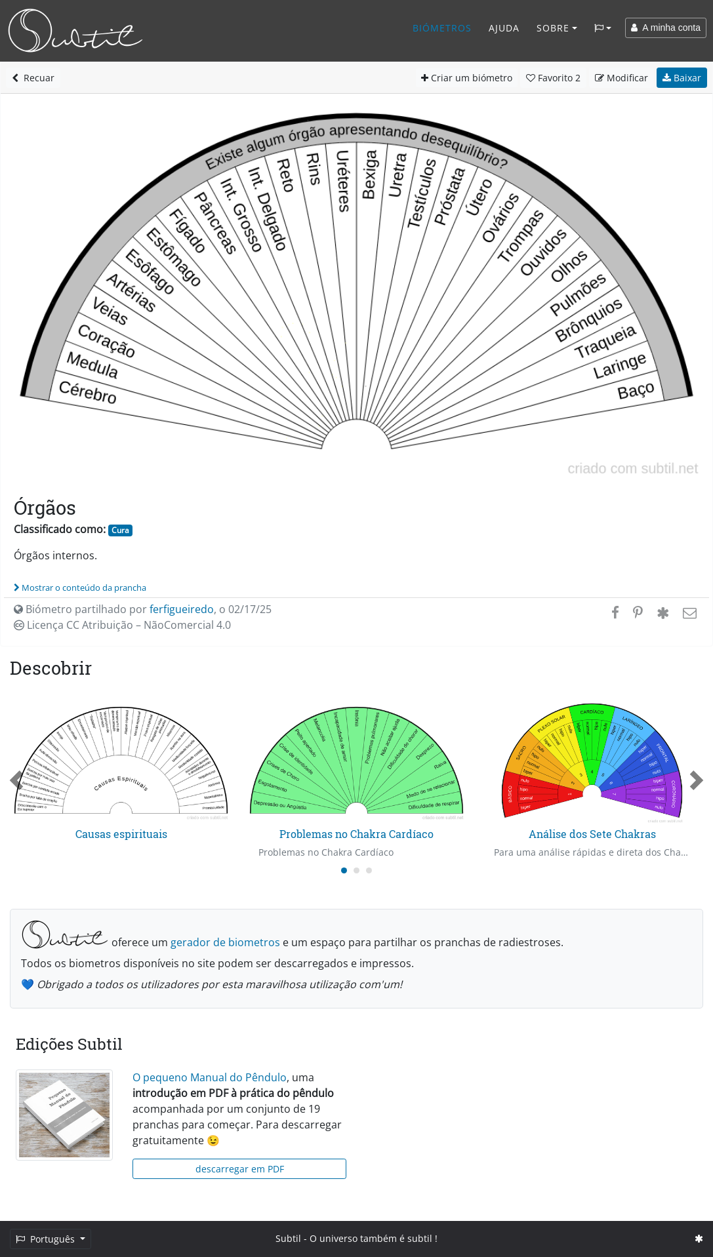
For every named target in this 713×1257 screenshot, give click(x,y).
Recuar (33, 77)
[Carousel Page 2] (356, 870)
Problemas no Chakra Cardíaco (356, 834)
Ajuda (504, 28)
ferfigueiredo (182, 609)
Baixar (681, 77)
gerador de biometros (225, 942)
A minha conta (666, 27)
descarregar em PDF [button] (239, 1169)
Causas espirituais (121, 834)
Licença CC (122, 625)
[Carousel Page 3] (369, 870)
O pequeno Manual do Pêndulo (209, 1077)
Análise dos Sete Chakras (592, 834)
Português (46, 1239)
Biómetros (442, 28)
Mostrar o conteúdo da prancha (80, 587)
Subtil (288, 1238)
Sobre (553, 28)
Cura (120, 530)
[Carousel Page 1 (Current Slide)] (344, 870)
